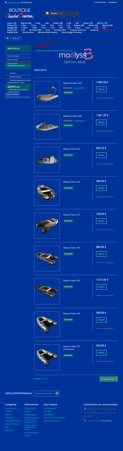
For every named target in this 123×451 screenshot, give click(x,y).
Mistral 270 (102, 23)
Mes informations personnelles (54, 418)
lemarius (9, 132)
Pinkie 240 (58, 23)
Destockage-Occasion (72, 32)
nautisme (9, 121)
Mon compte (50, 404)
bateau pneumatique (13, 118)
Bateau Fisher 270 (71, 215)
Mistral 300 (107, 25)
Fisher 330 (12, 30)
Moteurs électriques (47, 32)
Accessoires (28, 32)
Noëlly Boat (12, 32)
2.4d (69, 23)
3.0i (69, 27)
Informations (16, 72)
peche (26, 118)
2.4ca (38, 23)
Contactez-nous (100, 2)
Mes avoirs (47, 411)
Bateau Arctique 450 (72, 83)
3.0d (61, 27)
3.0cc (44, 27)
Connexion (113, 2)
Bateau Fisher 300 (71, 248)
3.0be (34, 27)
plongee (16, 125)
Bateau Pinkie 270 (71, 149)
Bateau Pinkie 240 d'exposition (71, 347)
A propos (12, 92)
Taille (7, 427)
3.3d (96, 27)
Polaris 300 (79, 25)
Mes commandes (50, 408)
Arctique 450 (60, 30)
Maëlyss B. (108, 30)
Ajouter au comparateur (105, 98)
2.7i (68, 25)
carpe (8, 125)
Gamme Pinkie (12, 60)
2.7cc (43, 25)
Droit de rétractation (31, 433)
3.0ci (53, 27)
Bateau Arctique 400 (72, 116)
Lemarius (94, 30)
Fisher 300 (93, 25)
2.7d (60, 25)
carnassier (10, 128)
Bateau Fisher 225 (71, 182)
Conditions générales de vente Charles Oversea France (32, 420)
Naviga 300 (12, 27)
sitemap (27, 436)
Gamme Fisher (12, 63)
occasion (20, 128)
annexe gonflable (22, 121)
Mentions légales (15, 83)
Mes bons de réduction (52, 421)
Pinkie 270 (12, 25)
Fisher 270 (88, 23)
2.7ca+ (33, 25)
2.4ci (47, 23)
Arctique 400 (35, 30)
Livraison (12, 79)
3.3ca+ (78, 27)
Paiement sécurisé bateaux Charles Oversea (31, 427)
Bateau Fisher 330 (71, 280)
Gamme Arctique (13, 56)
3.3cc (87, 27)
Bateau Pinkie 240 (71, 313)
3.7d (23, 30)
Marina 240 (26, 23)
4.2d (47, 30)
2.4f (77, 23)
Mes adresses (49, 414)
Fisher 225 (12, 23)
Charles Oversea (78, 30)
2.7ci (52, 25)
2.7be (23, 25)
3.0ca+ (25, 27)
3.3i (104, 27)
